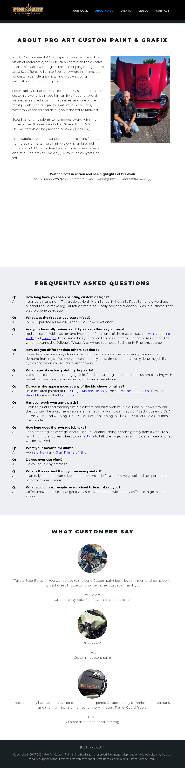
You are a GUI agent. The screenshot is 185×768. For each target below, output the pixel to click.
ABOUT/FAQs (104, 10)
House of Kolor (37, 452)
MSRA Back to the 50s (132, 391)
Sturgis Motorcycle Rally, (89, 391)
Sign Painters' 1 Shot (71, 452)
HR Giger (49, 338)
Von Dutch (156, 334)
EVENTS (126, 10)
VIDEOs (143, 10)
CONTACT (162, 10)
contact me (85, 436)
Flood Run (66, 395)
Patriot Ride (35, 395)
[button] (80, 9)
